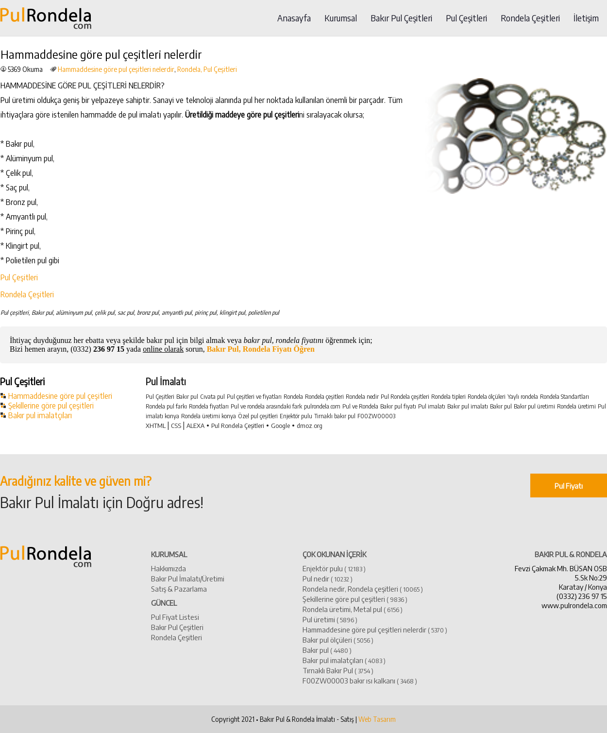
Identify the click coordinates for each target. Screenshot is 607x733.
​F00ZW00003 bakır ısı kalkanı (360, 680)
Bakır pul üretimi (534, 406)
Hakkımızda (168, 568)
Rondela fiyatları (209, 406)
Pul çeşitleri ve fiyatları (254, 396)
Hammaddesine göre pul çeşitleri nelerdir (116, 69)
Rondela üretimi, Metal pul (353, 609)
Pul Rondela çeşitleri (405, 396)
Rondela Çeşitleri (530, 18)
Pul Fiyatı (569, 485)
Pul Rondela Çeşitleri (237, 425)
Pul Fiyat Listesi (175, 616)
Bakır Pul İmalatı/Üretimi (187, 578)
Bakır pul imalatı (467, 406)
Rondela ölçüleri (487, 396)
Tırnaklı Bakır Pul (338, 670)
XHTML (156, 425)
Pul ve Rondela (360, 406)
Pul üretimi (330, 619)
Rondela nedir (362, 396)
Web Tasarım (377, 719)
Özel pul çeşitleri (258, 416)
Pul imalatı (431, 406)
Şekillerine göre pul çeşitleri (51, 405)
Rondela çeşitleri (324, 396)
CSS (176, 425)
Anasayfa (294, 18)
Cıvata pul (212, 396)
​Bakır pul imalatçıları (344, 660)
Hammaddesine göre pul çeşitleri (60, 396)
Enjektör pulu (296, 416)
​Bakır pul (327, 649)
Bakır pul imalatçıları (40, 415)
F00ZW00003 (376, 416)
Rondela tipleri (448, 396)
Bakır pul (187, 396)
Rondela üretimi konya (208, 416)
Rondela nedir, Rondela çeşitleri (363, 588)
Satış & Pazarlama (179, 588)
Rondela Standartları (564, 396)
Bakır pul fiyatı (398, 406)
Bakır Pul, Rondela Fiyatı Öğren (261, 349)
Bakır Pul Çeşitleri (401, 18)
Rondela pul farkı (166, 406)
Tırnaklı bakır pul (334, 416)
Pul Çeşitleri (466, 18)
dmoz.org (309, 425)
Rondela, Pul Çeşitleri (207, 69)
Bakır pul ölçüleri (338, 639)
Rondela (293, 396)
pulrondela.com (322, 406)
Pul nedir (328, 578)
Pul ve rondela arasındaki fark (266, 406)
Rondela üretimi (576, 406)
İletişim (586, 18)
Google (280, 425)
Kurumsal (340, 18)
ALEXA (195, 425)
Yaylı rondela (522, 396)
